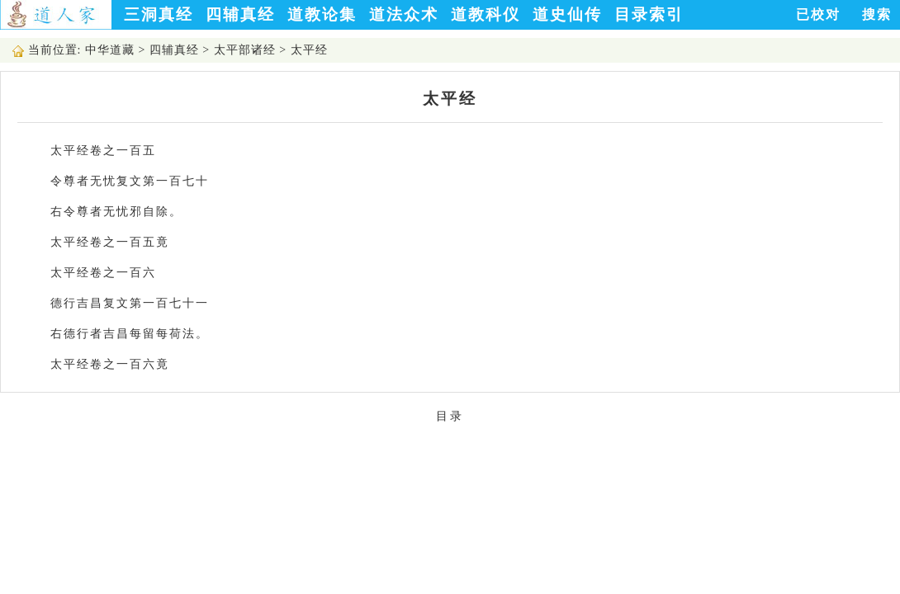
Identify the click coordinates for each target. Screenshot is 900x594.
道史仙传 (567, 14)
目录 (450, 416)
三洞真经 (158, 14)
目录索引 (649, 14)
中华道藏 (110, 50)
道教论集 (322, 14)
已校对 (818, 14)
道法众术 (403, 14)
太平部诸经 (245, 50)
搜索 (877, 14)
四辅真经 (240, 14)
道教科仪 (485, 14)
